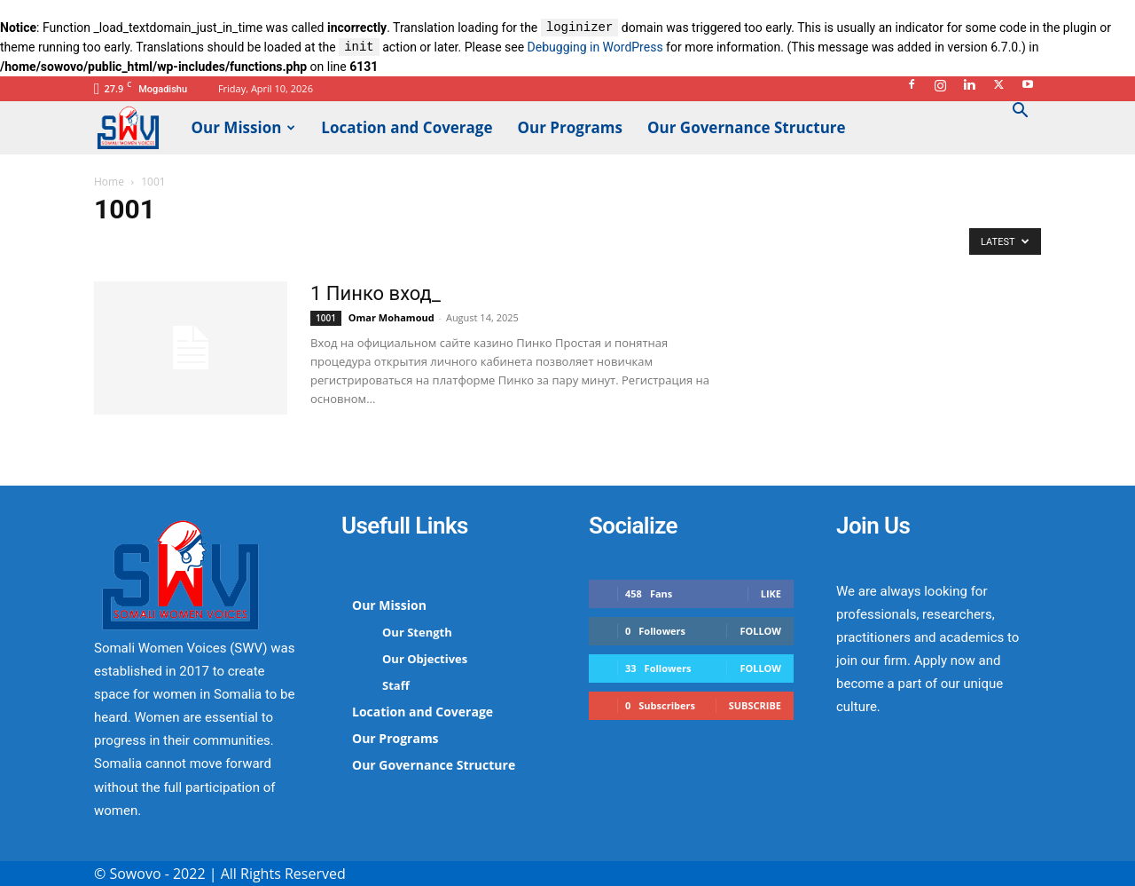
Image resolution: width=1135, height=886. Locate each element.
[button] (1019, 112)
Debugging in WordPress (595, 48)
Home (109, 181)
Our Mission (244, 127)
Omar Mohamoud (391, 317)
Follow (760, 630)
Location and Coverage (406, 127)
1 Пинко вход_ (375, 293)
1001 (326, 318)
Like (771, 593)
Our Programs (570, 127)
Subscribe (755, 705)
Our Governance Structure (746, 127)
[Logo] (136, 126)
